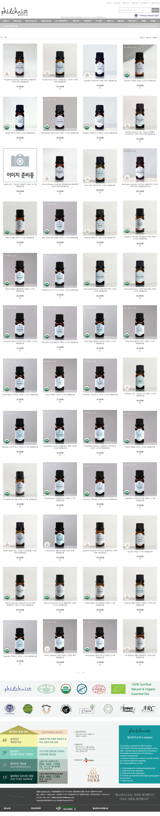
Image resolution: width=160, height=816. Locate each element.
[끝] (83, 672)
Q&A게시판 (155, 3)
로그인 (108, 3)
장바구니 (126, 3)
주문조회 (134, 3)
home (129, 26)
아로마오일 (138, 26)
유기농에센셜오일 (151, 26)
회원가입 (117, 3)
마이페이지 (144, 3)
